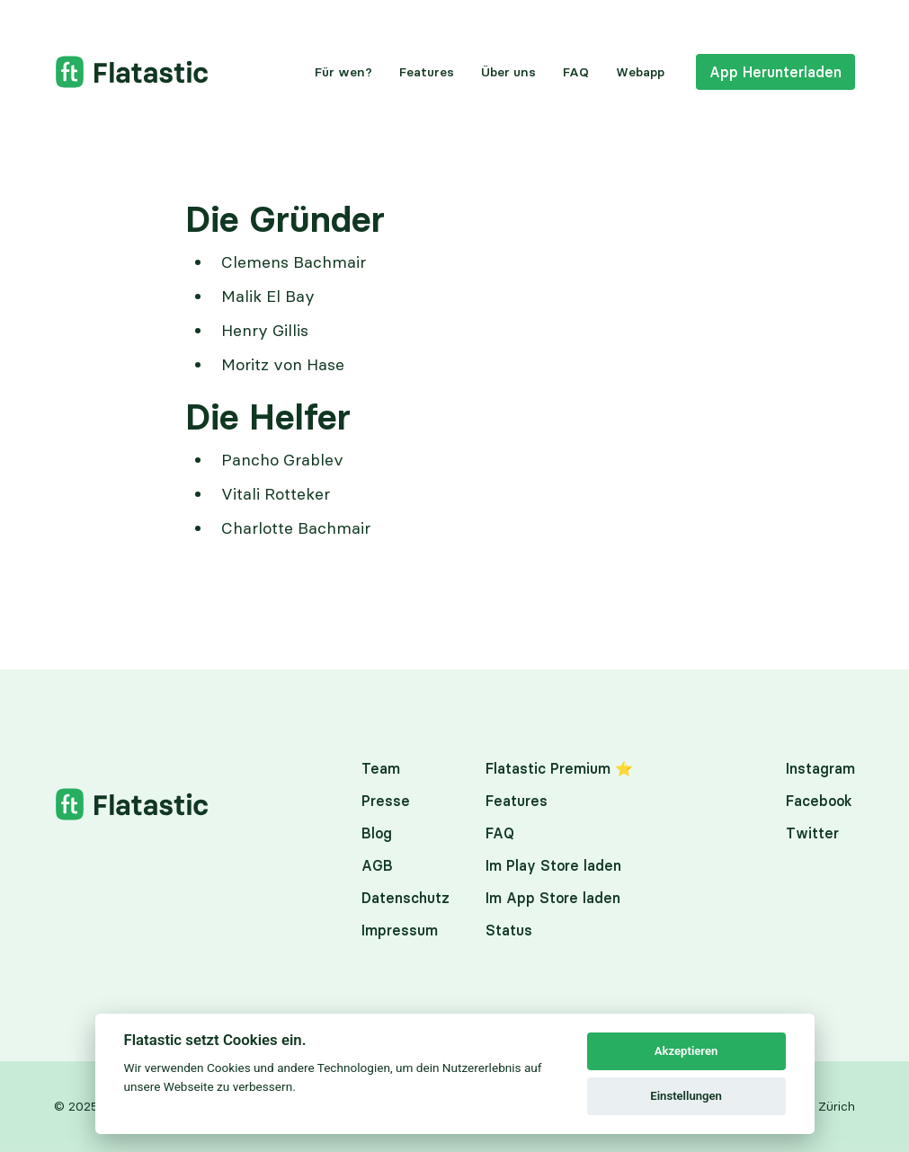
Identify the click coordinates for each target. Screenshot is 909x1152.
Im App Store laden (553, 898)
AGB (377, 865)
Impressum (399, 930)
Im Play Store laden (553, 865)
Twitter (812, 833)
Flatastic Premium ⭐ (559, 768)
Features (426, 72)
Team (380, 768)
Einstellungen (686, 1096)
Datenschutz (405, 898)
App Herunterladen (775, 72)
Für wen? (343, 72)
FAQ (576, 72)
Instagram (820, 768)
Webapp (640, 72)
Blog (376, 833)
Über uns (508, 72)
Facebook (819, 801)
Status (509, 930)
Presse (385, 801)
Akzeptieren (686, 1051)
